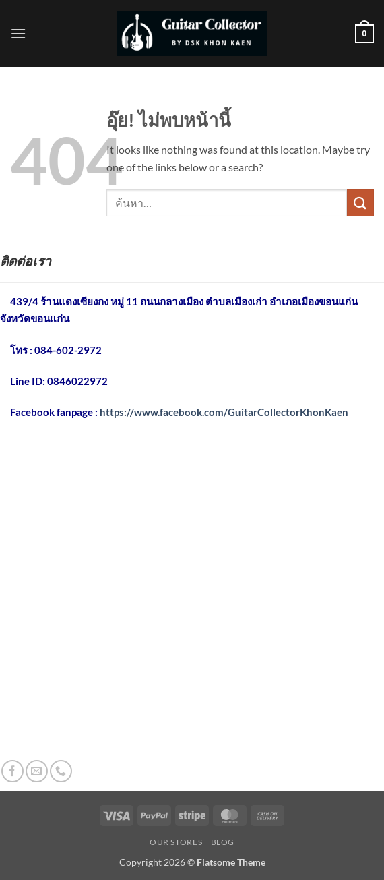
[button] (18, 33)
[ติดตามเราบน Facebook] (12, 771)
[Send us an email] (37, 771)
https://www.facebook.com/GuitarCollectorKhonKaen (224, 412)
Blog (222, 842)
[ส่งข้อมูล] (360, 202)
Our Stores (176, 842)
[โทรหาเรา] (61, 771)
